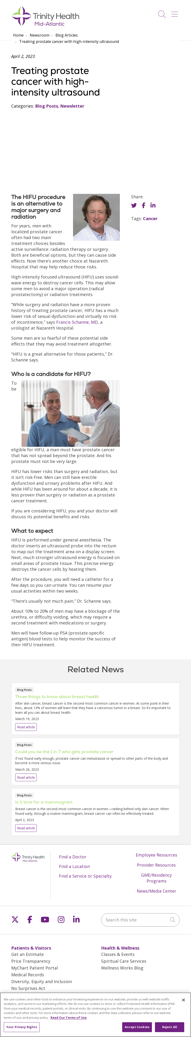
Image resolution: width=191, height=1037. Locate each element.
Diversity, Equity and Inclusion (41, 981)
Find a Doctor (72, 857)
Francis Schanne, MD (77, 322)
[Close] (183, 1003)
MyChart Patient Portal (34, 968)
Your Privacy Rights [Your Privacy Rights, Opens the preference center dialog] (21, 1030)
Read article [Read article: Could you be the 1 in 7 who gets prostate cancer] (95, 761)
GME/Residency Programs (156, 878)
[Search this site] (140, 920)
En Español (22, 995)
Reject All (169, 1030)
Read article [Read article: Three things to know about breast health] (95, 709)
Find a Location (74, 866)
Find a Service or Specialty (85, 876)
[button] (175, 12)
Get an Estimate (27, 954)
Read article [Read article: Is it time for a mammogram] (95, 811)
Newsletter (72, 106)
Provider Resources (156, 865)
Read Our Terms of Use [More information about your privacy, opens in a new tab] (69, 1021)
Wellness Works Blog (122, 968)
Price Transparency (30, 961)
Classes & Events (118, 954)
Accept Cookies (137, 1030)
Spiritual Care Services (123, 961)
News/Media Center (156, 891)
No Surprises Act (28, 988)
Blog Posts (46, 106)
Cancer (150, 218)
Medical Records (27, 974)
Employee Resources (156, 855)
